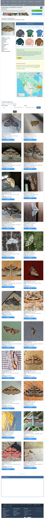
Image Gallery (30, 1)
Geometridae (7, 37)
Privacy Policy (29, 504)
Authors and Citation (5, 512)
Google (35, 96)
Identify (20, 1)
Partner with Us (16, 514)
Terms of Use (22, 504)
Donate (23, 4)
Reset (15, 111)
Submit (38, 107)
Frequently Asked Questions (6, 516)
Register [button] (34, 13)
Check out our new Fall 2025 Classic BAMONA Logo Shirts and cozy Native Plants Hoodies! (29, 27)
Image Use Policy (36, 504)
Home (3, 1)
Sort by (14, 105)
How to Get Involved (15, 511)
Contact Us (5, 505)
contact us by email (20, 67)
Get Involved (14, 1)
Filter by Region (4, 105)
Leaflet (29, 96)
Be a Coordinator (16, 512)
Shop (19, 4)
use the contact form (29, 67)
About (8, 1)
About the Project (6, 510)
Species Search (14, 4)
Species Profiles (5, 4)
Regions (24, 1)
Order (25, 105)
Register (14, 515)
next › (24, 473)
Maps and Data (38, 1)
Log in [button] (34, 10)
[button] (2, 29)
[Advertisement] (22, 487)
